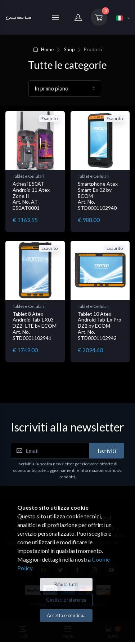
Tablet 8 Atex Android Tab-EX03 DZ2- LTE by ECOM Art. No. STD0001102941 (35, 326)
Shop (69, 49)
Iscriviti (107, 450)
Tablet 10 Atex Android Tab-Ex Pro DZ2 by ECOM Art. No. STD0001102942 (99, 326)
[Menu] (55, 17)
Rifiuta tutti (66, 584)
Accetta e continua (66, 615)
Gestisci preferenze (66, 600)
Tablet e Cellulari (28, 176)
